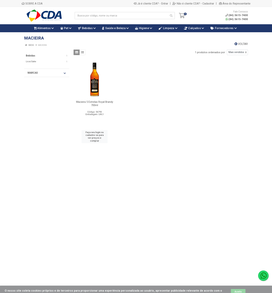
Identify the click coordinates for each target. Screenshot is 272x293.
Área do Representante (234, 3)
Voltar (241, 44)
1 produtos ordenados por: (210, 52)
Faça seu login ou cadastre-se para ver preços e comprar (95, 136)
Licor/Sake (31, 61)
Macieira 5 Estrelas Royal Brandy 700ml (94, 103)
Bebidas (30, 55)
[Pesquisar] (171, 15)
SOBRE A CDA (32, 3)
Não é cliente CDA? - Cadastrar (193, 3)
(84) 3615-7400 (237, 19)
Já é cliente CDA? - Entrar (151, 3)
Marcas (47, 73)
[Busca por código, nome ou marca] (121, 15)
